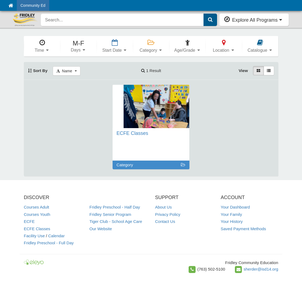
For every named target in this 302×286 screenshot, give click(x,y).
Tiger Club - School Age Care (116, 221)
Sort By (38, 70)
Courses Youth (37, 214)
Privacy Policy (167, 214)
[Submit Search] (210, 20)
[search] (122, 20)
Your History (232, 221)
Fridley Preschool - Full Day (49, 242)
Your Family (231, 214)
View (243, 70)
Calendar (56, 235)
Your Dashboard (235, 207)
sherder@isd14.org (261, 269)
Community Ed (33, 5)
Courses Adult (36, 207)
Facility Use (34, 235)
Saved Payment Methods (243, 228)
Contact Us (165, 221)
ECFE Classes (37, 228)
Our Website (101, 228)
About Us (163, 207)
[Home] (11, 5)
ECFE (29, 221)
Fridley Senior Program (110, 214)
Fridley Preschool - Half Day (115, 207)
